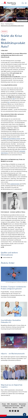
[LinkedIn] (13, 411)
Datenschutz (22, 404)
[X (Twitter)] (15, 411)
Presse (4, 404)
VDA (13, 98)
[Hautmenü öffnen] (26, 3)
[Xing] (18, 411)
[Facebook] (10, 411)
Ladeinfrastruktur (15, 184)
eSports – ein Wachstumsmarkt (13, 354)
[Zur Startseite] (8, 3)
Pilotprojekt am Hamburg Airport (11, 138)
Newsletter (14, 404)
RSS (8, 404)
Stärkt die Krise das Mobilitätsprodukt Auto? (12, 25)
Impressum (8, 407)
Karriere (15, 407)
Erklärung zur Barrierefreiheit (11, 405)
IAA (8, 102)
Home (2, 23)
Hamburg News (9, 23)
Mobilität (4, 31)
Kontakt (23, 405)
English (21, 407)
